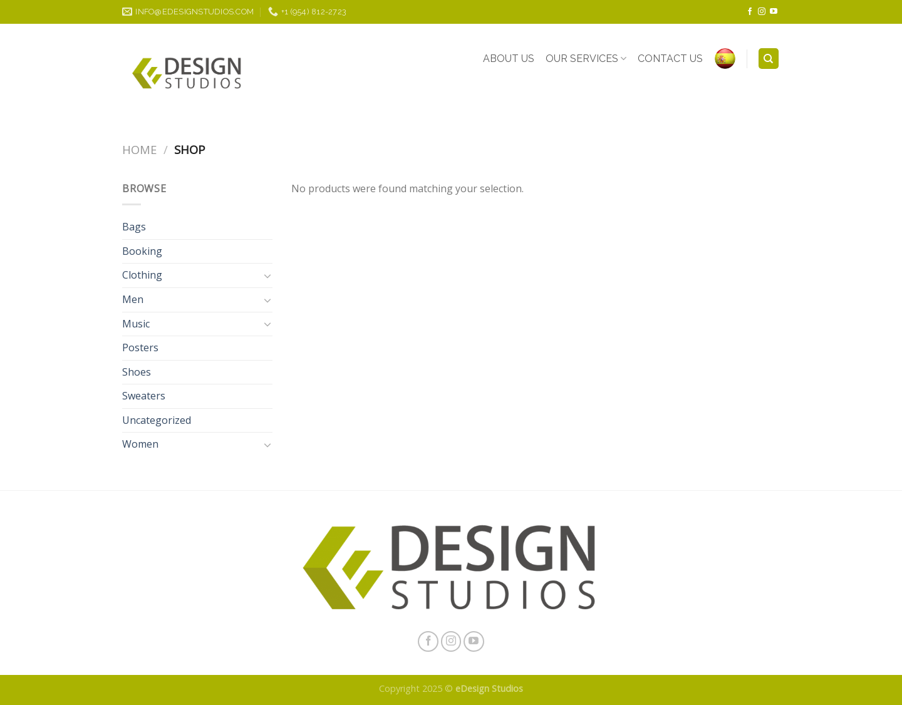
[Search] (769, 58)
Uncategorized (156, 420)
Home (139, 149)
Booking (142, 251)
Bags (134, 227)
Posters (140, 347)
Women (140, 444)
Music (136, 324)
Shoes (136, 372)
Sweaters (143, 396)
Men (132, 299)
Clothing (142, 275)
